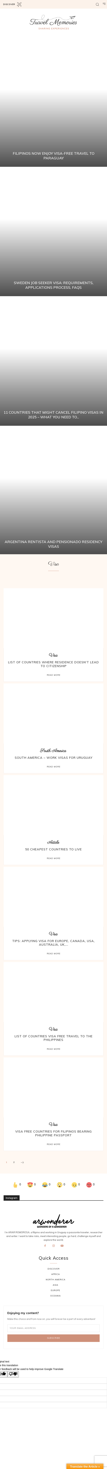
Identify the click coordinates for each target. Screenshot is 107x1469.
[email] (53, 1328)
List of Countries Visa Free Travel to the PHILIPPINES (54, 1038)
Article (53, 843)
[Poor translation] (13, 1374)
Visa (53, 655)
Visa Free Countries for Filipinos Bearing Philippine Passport (53, 1133)
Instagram (11, 1198)
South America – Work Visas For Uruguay (53, 757)
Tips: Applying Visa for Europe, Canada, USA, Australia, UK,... (53, 942)
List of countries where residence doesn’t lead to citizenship (53, 664)
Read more (53, 675)
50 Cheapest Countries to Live (53, 849)
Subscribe (53, 1338)
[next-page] (22, 1163)
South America (53, 751)
